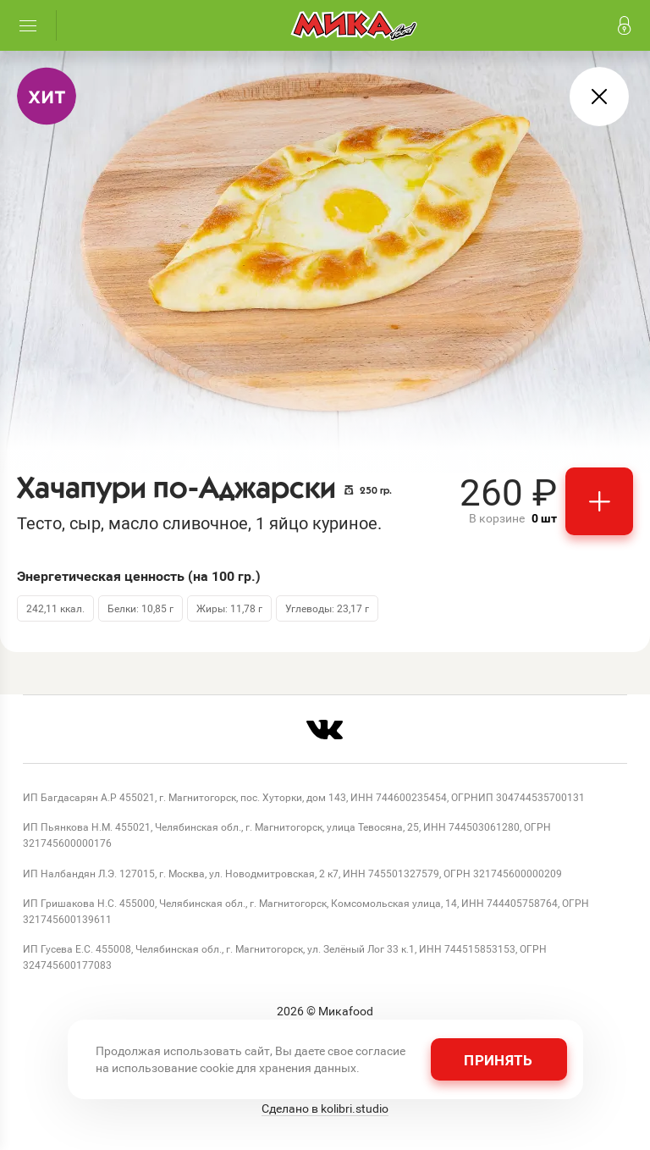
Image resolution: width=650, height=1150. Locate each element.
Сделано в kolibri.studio (325, 1108)
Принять (498, 1060)
